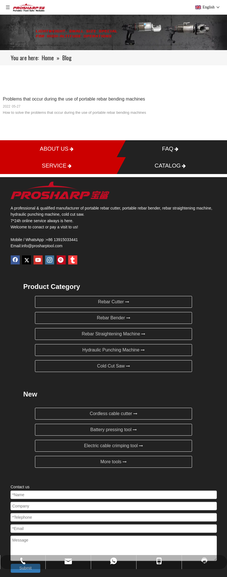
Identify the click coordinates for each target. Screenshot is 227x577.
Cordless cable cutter (113, 413)
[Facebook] (15, 259)
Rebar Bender (113, 317)
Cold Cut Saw (113, 366)
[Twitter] (26, 259)
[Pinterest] (61, 259)
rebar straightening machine (186, 208)
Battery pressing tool (113, 429)
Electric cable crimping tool (113, 445)
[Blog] (113, 32)
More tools (113, 461)
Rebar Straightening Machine (114, 333)
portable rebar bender (141, 208)
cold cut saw (72, 214)
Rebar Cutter (113, 301)
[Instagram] (49, 259)
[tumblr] (72, 259)
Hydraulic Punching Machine (113, 349)
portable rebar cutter (102, 208)
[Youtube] (38, 259)
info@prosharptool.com (41, 246)
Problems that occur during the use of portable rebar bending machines (74, 99)
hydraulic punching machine (35, 214)
